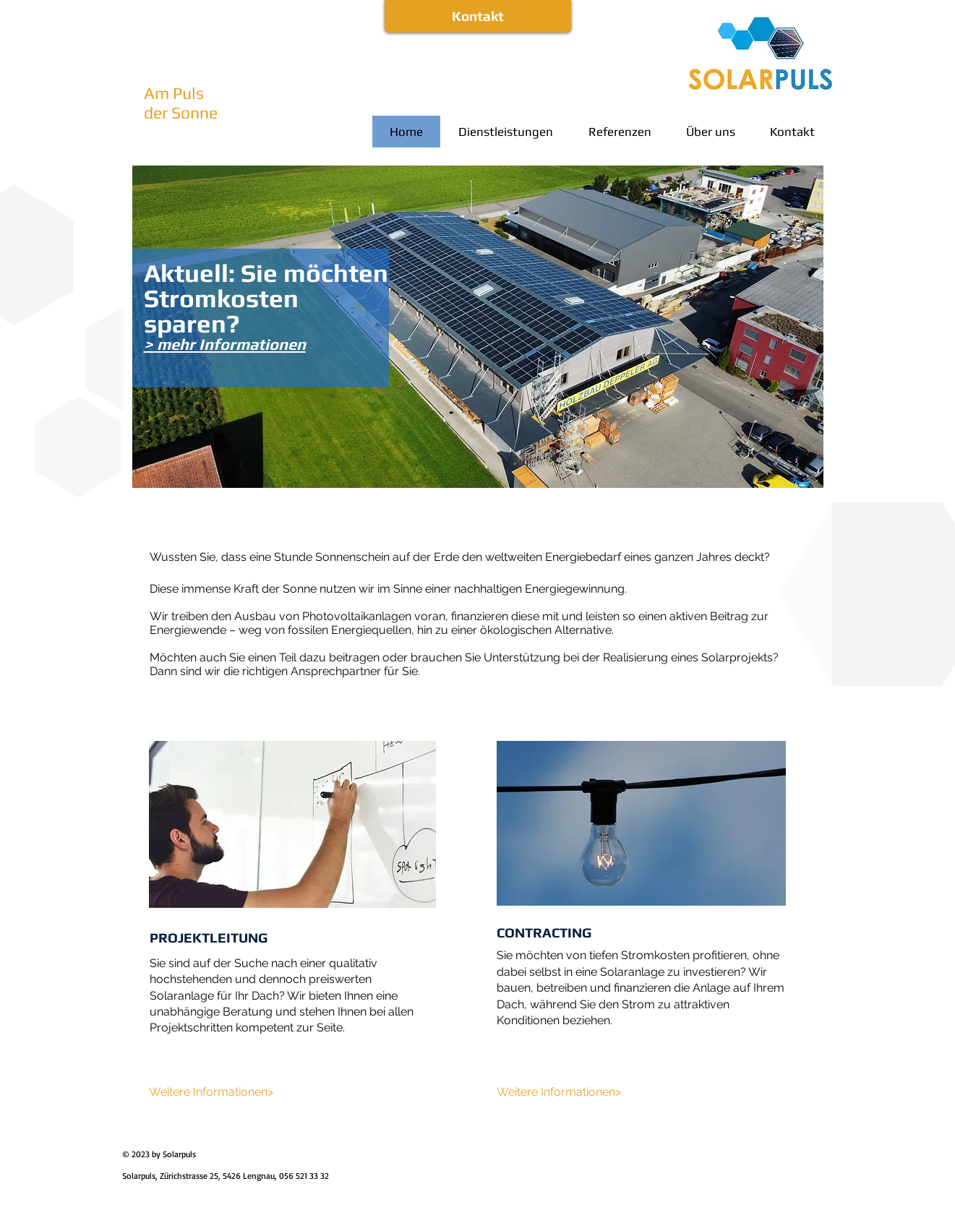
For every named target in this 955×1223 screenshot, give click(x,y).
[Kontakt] (478, 16)
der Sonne (181, 112)
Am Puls (174, 93)
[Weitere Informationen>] (212, 1092)
